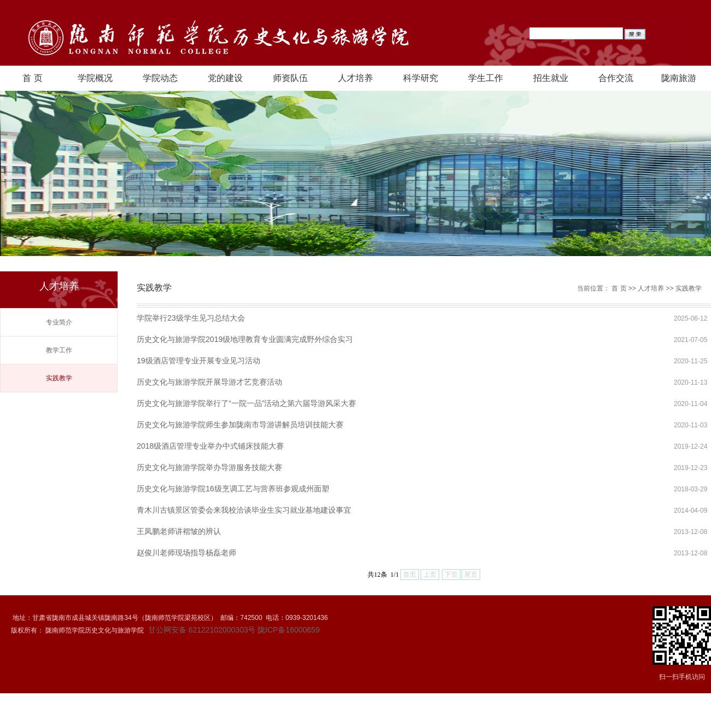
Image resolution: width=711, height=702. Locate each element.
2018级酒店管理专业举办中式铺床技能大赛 (210, 446)
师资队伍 (290, 78)
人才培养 (355, 78)
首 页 (32, 78)
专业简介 (59, 322)
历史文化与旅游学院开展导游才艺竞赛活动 (209, 382)
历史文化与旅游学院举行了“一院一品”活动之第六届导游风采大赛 (246, 403)
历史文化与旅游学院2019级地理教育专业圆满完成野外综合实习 (245, 339)
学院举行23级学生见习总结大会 (191, 318)
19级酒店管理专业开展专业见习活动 (198, 360)
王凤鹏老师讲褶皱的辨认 (179, 531)
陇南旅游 (678, 78)
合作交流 (615, 78)
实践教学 (59, 378)
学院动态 (160, 78)
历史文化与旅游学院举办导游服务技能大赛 (209, 467)
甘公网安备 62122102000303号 (201, 629)
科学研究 (420, 78)
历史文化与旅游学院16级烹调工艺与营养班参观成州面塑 (233, 488)
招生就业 (550, 78)
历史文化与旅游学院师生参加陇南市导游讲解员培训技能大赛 (240, 424)
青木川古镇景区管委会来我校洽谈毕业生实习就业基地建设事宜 (244, 510)
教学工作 (59, 350)
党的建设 (225, 78)
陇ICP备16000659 (289, 629)
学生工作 (485, 78)
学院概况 (95, 78)
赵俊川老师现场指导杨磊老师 (186, 552)
